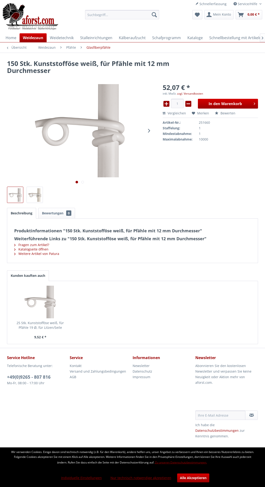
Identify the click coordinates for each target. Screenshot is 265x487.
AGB (73, 377)
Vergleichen (174, 113)
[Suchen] (154, 14)
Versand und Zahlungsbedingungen (98, 371)
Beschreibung (21, 213)
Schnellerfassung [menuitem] (211, 4)
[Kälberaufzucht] (132, 37)
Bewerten (225, 113)
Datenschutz (142, 371)
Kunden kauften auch (28, 275)
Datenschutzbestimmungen (217, 430)
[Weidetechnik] (62, 37)
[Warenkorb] (249, 14)
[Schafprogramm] (166, 37)
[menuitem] (122, 14)
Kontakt (76, 366)
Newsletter (141, 366)
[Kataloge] (195, 37)
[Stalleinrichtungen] (96, 37)
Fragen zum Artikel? (31, 245)
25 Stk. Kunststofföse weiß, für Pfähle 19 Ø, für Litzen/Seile (40, 325)
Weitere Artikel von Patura (36, 253)
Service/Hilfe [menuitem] (246, 4)
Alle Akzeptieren (193, 478)
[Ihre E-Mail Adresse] (220, 415)
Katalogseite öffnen (31, 249)
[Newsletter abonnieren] (251, 415)
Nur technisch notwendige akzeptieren (140, 478)
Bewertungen (56, 213)
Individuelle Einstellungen (81, 478)
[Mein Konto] (219, 14)
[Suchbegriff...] (122, 14)
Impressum (141, 377)
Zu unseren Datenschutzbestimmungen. (181, 462)
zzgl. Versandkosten (190, 94)
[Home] (11, 37)
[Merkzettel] (197, 14)
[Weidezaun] (33, 37)
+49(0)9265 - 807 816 (29, 377)
